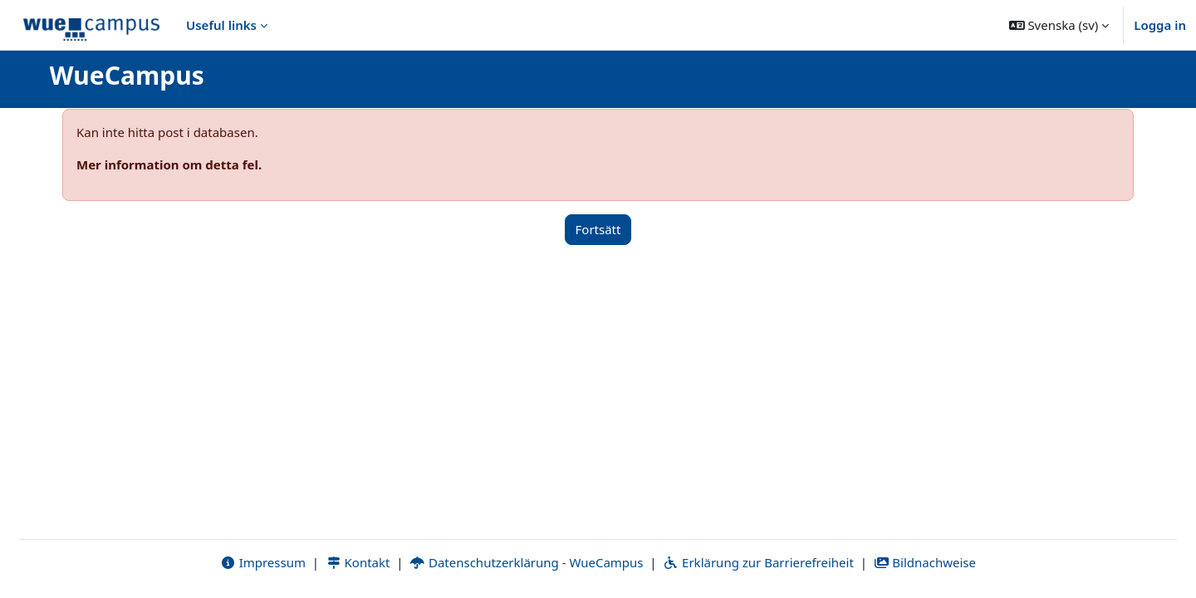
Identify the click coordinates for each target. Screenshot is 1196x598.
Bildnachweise (925, 562)
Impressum (263, 562)
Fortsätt (598, 229)
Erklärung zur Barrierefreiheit (758, 562)
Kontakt (358, 562)
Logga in (1160, 25)
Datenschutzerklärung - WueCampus (526, 562)
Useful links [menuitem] (221, 25)
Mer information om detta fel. (169, 164)
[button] (1059, 25)
